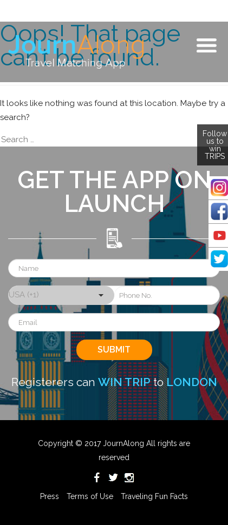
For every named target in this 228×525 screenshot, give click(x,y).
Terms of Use (90, 496)
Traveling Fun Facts (154, 496)
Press (49, 496)
